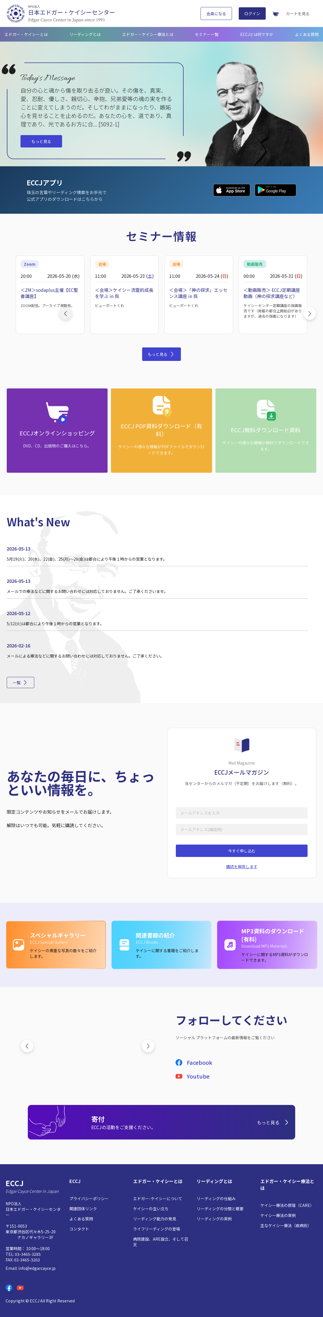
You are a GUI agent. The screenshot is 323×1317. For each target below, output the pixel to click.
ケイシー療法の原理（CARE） (287, 1205)
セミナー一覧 (207, 34)
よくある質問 (307, 34)
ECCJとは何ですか (256, 34)
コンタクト (79, 1229)
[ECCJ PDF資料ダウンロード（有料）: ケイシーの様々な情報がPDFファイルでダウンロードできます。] (161, 430)
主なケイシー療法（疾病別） (285, 1225)
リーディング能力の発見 (154, 1219)
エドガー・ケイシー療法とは (147, 34)
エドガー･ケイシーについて (157, 1198)
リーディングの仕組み (216, 1198)
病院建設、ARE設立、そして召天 (160, 1241)
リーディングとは (85, 34)
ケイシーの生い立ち (151, 1208)
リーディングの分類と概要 (220, 1208)
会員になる (216, 13)
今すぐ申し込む (242, 851)
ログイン (252, 13)
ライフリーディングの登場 (156, 1229)
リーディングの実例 (214, 1219)
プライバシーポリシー (89, 1198)
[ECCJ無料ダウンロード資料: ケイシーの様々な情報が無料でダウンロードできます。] (265, 430)
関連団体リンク (83, 1208)
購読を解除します (242, 866)
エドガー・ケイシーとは (26, 34)
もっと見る (41, 141)
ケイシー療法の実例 (278, 1215)
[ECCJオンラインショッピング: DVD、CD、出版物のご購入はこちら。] (57, 430)
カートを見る (298, 13)
